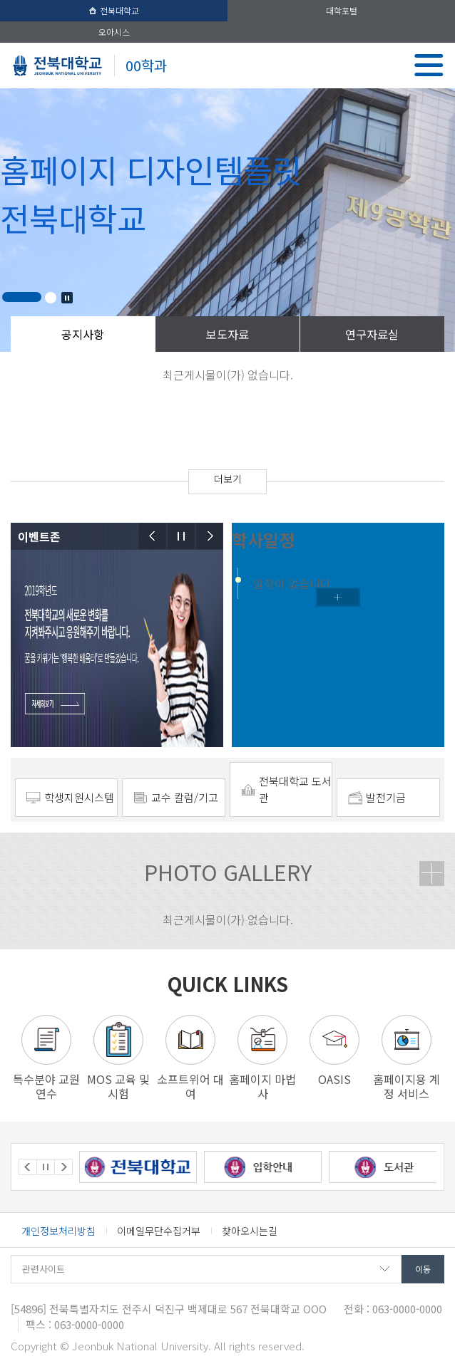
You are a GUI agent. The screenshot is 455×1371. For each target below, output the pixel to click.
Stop (67, 297)
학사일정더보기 (338, 597)
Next (209, 536)
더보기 (228, 478)
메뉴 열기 (429, 65)
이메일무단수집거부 (158, 1231)
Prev (152, 536)
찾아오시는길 (249, 1231)
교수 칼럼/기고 (184, 797)
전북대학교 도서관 (295, 789)
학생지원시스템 (79, 797)
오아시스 (114, 32)
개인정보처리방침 (58, 1231)
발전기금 (386, 797)
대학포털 (341, 10)
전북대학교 (114, 10)
